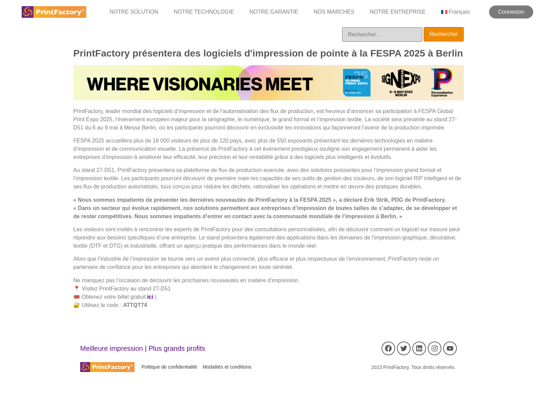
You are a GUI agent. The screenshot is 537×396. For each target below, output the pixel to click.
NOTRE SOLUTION (134, 12)
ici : (152, 297)
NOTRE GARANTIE (274, 12)
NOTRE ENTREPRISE (398, 12)
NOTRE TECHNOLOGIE (204, 12)
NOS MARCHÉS (334, 12)
